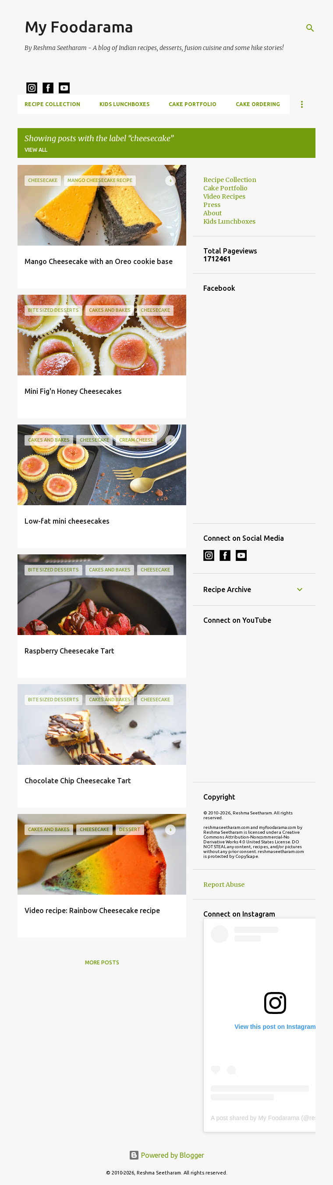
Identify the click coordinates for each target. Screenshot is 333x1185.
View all (36, 150)
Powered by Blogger (166, 1155)
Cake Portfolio (192, 104)
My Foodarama (79, 27)
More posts (102, 962)
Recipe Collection (52, 104)
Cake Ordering (258, 104)
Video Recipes (224, 196)
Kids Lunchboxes (124, 104)
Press (211, 205)
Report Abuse (223, 885)
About (212, 213)
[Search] (310, 28)
